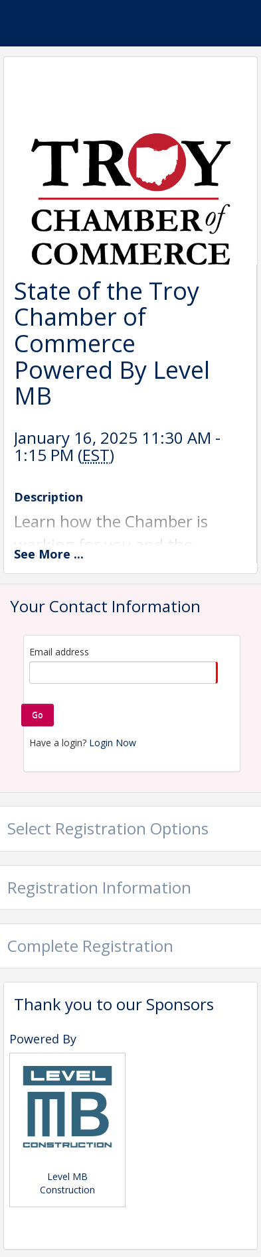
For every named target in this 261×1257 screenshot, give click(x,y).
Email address (59, 651)
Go (37, 714)
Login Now (112, 742)
